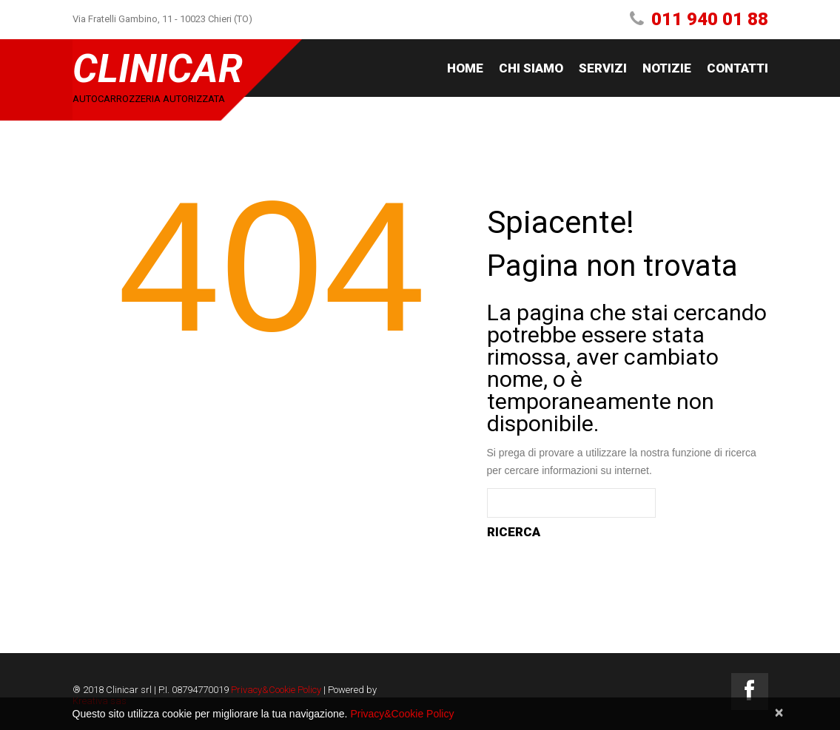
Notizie (666, 68)
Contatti (737, 68)
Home (465, 68)
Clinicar (158, 69)
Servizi (603, 68)
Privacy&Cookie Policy (276, 689)
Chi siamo (531, 68)
